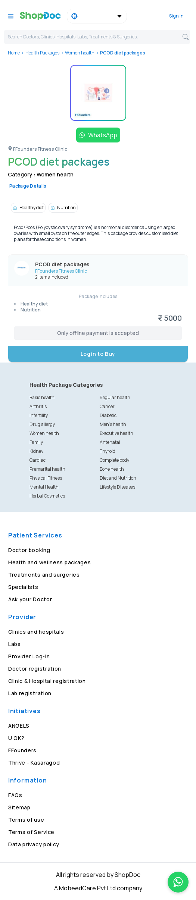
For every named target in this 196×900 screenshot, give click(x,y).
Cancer (107, 406)
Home (14, 53)
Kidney (36, 451)
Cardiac (37, 460)
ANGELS (18, 725)
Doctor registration (34, 668)
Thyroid (107, 451)
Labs (14, 643)
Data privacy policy (33, 844)
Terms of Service (31, 831)
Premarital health (47, 469)
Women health (79, 53)
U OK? (16, 737)
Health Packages (42, 53)
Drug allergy (42, 424)
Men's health (113, 424)
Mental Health (44, 487)
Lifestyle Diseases (117, 487)
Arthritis (38, 406)
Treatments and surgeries (44, 574)
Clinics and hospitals (36, 631)
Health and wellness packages (49, 562)
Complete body (114, 460)
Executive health (116, 433)
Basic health (42, 397)
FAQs (15, 795)
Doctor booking (29, 550)
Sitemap (19, 807)
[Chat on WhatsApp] (178, 882)
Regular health (115, 397)
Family (36, 442)
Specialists (23, 586)
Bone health (112, 469)
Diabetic (108, 415)
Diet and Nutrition (118, 478)
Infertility (38, 415)
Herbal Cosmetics (47, 496)
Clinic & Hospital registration (47, 680)
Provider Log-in (29, 656)
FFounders (22, 750)
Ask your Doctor (30, 599)
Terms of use (26, 819)
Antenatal (110, 442)
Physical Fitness (45, 478)
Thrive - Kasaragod (34, 762)
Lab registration (30, 693)
